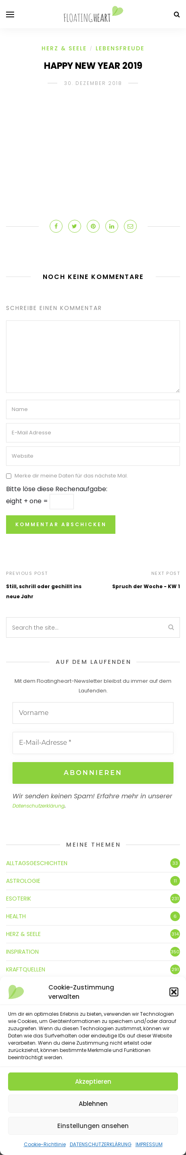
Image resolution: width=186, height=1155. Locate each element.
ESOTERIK (18, 899)
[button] (174, 992)
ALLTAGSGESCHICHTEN (36, 863)
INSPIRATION (22, 952)
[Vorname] (93, 713)
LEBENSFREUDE (120, 48)
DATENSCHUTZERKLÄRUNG (101, 1144)
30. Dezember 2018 (93, 83)
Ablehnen (93, 1103)
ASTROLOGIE (23, 881)
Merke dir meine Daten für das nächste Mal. (71, 475)
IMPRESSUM (149, 1144)
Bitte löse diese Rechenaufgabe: (56, 489)
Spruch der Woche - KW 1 (146, 586)
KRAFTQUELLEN (25, 969)
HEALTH (16, 916)
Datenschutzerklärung (39, 805)
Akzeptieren (93, 1081)
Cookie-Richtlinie (45, 1144)
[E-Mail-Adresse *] (93, 743)
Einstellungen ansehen (93, 1126)
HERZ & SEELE (64, 48)
